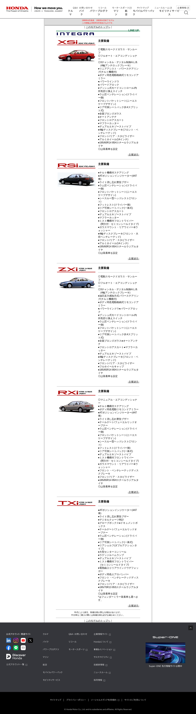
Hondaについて (101, 642)
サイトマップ (143, 5)
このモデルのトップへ (98, 27)
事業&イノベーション (103, 649)
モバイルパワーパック (144, 13)
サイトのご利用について (135, 700)
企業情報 (183, 5)
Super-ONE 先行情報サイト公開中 (165, 666)
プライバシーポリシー (76, 700)
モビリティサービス (171, 13)
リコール (102, 5)
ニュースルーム (163, 5)
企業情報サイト (101, 634)
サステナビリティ (101, 657)
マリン (116, 13)
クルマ (70, 13)
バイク (82, 13)
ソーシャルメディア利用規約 (103, 700)
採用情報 (98, 680)
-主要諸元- (133, 154)
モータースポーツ (121, 5)
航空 (127, 13)
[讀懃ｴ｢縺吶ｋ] (188, 13)
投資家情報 (99, 665)
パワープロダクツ (99, 13)
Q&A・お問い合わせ (83, 5)
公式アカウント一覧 (15, 664)
